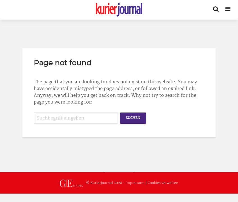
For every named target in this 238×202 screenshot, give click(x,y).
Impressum (135, 183)
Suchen (133, 118)
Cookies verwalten (163, 183)
